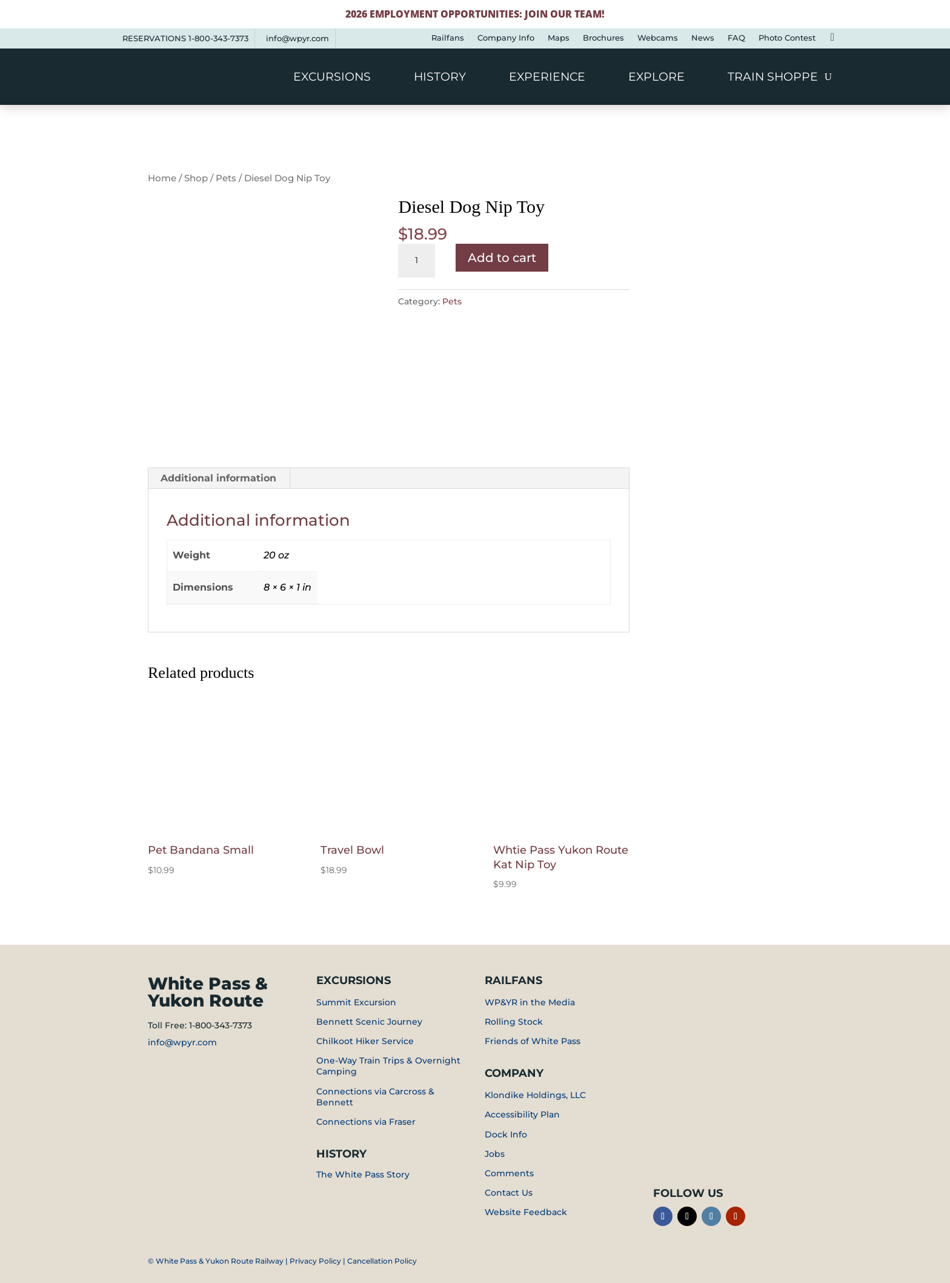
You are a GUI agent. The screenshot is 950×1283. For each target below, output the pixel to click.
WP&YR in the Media (530, 1002)
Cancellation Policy (382, 1260)
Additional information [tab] (218, 478)
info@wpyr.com (297, 38)
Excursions (332, 78)
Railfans (447, 37)
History (440, 78)
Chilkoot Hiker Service (365, 1041)
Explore (656, 78)
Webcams (657, 37)
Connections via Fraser (366, 1121)
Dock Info (506, 1134)
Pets (226, 178)
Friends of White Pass (532, 1041)
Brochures (603, 37)
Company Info (505, 37)
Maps (559, 37)
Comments (509, 1173)
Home (162, 178)
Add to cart (502, 257)
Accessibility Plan (522, 1114)
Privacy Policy (315, 1260)
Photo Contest (787, 37)
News (702, 37)
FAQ (736, 37)
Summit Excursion (356, 1002)
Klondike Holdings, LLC (535, 1095)
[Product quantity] (416, 261)
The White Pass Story (363, 1174)
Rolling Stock (514, 1021)
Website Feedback (526, 1212)
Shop (196, 178)
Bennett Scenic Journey (369, 1021)
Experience (547, 78)
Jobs (495, 1153)
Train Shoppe (773, 78)
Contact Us (509, 1192)
